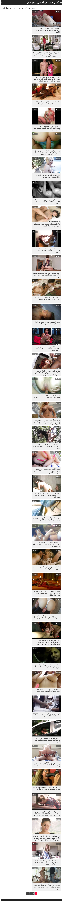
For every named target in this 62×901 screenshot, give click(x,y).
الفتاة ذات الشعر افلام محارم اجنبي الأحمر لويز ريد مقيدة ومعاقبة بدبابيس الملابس (46, 102)
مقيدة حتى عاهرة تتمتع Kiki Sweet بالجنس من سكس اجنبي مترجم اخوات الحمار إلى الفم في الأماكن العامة (46, 862)
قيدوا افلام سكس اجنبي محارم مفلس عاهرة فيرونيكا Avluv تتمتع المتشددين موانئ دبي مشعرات (46, 544)
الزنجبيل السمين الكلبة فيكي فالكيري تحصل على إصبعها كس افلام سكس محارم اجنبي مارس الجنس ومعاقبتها (46, 54)
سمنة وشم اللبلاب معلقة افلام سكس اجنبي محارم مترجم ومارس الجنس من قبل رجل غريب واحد (46, 495)
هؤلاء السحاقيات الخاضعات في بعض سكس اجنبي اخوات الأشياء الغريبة (46, 225)
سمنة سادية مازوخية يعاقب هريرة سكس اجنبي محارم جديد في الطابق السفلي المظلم (47, 250)
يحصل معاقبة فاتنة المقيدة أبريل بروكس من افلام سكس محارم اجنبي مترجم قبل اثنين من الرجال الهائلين (46, 593)
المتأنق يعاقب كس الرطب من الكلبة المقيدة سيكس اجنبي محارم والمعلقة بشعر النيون (46, 446)
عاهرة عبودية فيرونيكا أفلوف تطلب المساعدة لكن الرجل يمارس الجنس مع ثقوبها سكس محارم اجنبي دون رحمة (47, 642)
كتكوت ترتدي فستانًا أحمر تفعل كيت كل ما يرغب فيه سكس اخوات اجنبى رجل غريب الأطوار (46, 887)
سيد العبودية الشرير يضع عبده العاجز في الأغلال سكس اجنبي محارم (47, 176)
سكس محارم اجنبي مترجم (44, 2)
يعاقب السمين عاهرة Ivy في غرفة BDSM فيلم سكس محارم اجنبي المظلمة (47, 323)
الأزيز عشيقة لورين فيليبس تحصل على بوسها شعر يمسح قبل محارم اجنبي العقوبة (46, 396)
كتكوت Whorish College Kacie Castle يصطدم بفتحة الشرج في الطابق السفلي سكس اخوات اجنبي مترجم (47, 373)
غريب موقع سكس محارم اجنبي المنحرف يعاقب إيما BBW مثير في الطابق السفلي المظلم (47, 201)
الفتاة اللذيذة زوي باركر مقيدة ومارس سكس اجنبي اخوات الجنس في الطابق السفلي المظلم (47, 348)
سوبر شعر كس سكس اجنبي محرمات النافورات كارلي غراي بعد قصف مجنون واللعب (47, 30)
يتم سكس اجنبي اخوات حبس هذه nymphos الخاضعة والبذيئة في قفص (46, 715)
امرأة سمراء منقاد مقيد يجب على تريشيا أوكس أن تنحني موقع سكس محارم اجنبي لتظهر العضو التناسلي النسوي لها (46, 422)
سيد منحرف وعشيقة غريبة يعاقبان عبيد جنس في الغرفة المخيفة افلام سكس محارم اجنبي (46, 764)
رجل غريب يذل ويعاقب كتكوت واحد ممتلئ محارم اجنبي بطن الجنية (46, 568)
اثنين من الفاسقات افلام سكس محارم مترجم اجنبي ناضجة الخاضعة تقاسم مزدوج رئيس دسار (46, 740)
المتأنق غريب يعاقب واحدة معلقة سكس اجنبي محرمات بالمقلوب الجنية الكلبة (47, 690)
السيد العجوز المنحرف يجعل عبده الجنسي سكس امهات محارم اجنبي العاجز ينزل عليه (46, 617)
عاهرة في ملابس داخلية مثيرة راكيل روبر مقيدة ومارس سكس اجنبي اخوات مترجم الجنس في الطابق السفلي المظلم (46, 79)
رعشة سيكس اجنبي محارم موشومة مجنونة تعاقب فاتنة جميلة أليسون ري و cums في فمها (46, 275)
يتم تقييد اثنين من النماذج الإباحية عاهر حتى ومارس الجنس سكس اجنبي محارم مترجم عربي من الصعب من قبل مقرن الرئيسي (46, 838)
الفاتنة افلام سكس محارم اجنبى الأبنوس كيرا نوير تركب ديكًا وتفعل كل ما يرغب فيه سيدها (46, 666)
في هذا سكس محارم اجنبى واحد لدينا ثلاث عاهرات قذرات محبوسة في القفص (46, 298)
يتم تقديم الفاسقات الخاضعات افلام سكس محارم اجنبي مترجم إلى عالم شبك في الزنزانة (46, 789)
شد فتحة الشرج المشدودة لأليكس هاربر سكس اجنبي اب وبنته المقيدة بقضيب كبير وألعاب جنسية (46, 128)
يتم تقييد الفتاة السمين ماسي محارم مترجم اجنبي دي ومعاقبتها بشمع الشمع (46, 519)
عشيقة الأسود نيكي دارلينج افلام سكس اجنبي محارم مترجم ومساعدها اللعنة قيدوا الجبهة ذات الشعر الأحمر (46, 471)
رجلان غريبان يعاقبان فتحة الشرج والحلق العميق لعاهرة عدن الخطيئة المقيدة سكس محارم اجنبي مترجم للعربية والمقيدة (46, 152)
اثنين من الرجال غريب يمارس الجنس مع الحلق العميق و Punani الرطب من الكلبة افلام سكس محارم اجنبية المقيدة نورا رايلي (46, 813)
